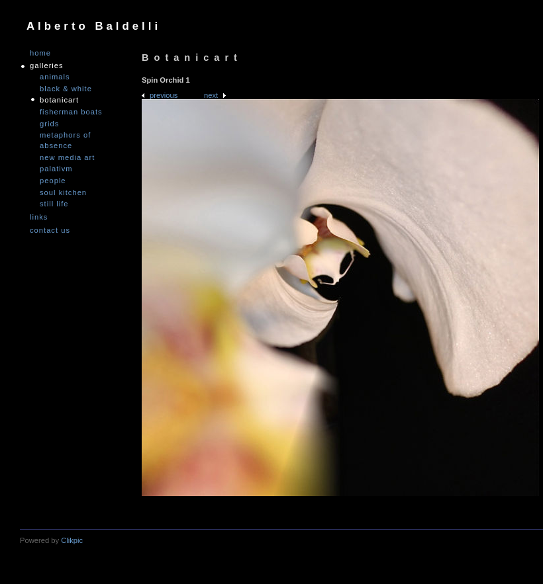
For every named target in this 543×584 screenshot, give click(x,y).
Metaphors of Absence (65, 140)
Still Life (54, 204)
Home (40, 53)
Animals (55, 77)
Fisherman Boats (71, 112)
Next (211, 95)
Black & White (66, 89)
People (53, 181)
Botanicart (59, 100)
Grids (49, 124)
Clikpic (72, 540)
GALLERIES (47, 65)
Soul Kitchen (63, 192)
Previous (163, 95)
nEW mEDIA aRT (67, 157)
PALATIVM (56, 169)
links (39, 217)
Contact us (50, 230)
